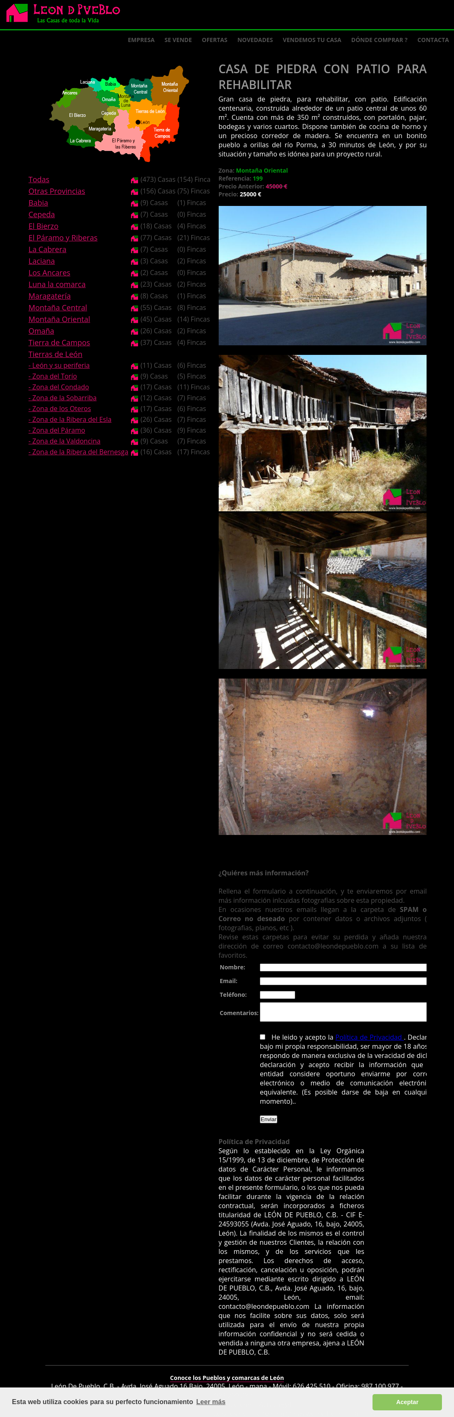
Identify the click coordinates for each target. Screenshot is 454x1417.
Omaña (41, 331)
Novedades (255, 40)
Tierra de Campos (59, 342)
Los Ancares (50, 272)
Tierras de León (56, 354)
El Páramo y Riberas (63, 238)
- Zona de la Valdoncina (65, 441)
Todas (39, 179)
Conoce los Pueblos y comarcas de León (227, 1372)
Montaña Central (58, 307)
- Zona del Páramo (57, 430)
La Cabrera (48, 249)
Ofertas (214, 40)
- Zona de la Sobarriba (63, 397)
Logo (66, 14)
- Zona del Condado (59, 386)
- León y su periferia (59, 365)
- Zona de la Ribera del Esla (70, 419)
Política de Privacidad (366, 1040)
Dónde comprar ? (379, 40)
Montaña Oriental (59, 319)
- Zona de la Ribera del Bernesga (78, 451)
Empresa (141, 40)
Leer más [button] (210, 1401)
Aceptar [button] (407, 1402)
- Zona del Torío (53, 376)
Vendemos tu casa (312, 40)
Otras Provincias (57, 191)
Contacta (433, 40)
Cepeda (42, 214)
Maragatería (50, 296)
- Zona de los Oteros (60, 408)
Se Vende (178, 40)
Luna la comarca (57, 284)
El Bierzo (44, 226)
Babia (38, 203)
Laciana (42, 261)
